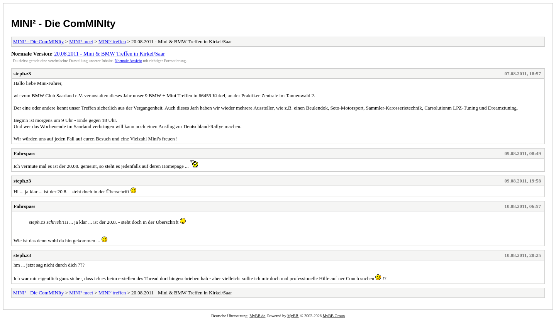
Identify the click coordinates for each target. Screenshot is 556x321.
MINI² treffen (112, 41)
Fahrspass (24, 153)
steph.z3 (22, 73)
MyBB (292, 316)
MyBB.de (257, 316)
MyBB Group (334, 316)
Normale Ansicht (128, 61)
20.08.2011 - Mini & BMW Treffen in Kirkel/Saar (109, 54)
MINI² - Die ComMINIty (63, 23)
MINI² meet (81, 41)
